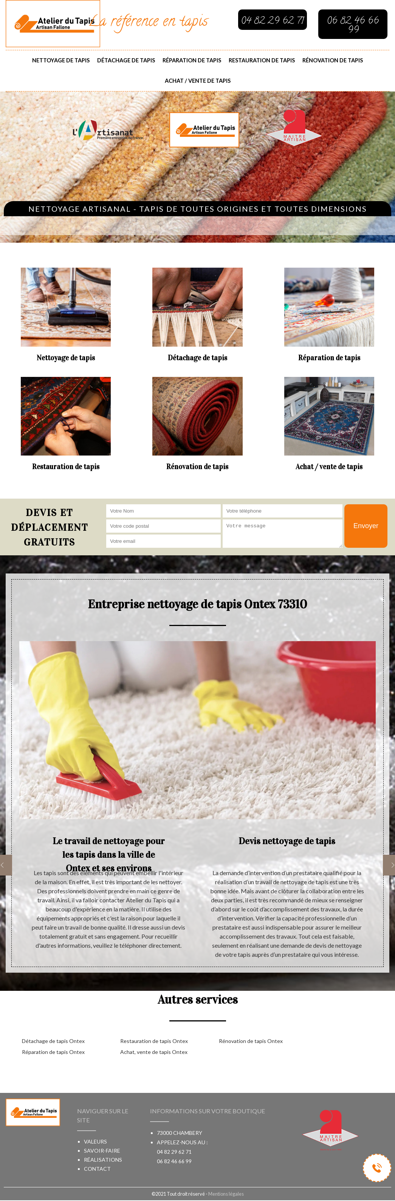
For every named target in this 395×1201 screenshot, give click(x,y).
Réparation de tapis (192, 60)
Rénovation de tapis (332, 60)
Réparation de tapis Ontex (53, 1052)
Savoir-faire (102, 1150)
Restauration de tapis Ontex (154, 1041)
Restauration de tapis (262, 60)
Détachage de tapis (126, 60)
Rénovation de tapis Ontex (251, 1041)
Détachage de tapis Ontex (53, 1041)
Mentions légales (226, 1194)
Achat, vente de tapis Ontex (153, 1052)
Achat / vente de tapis (198, 80)
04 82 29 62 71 (174, 1151)
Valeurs (95, 1141)
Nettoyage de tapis (61, 60)
